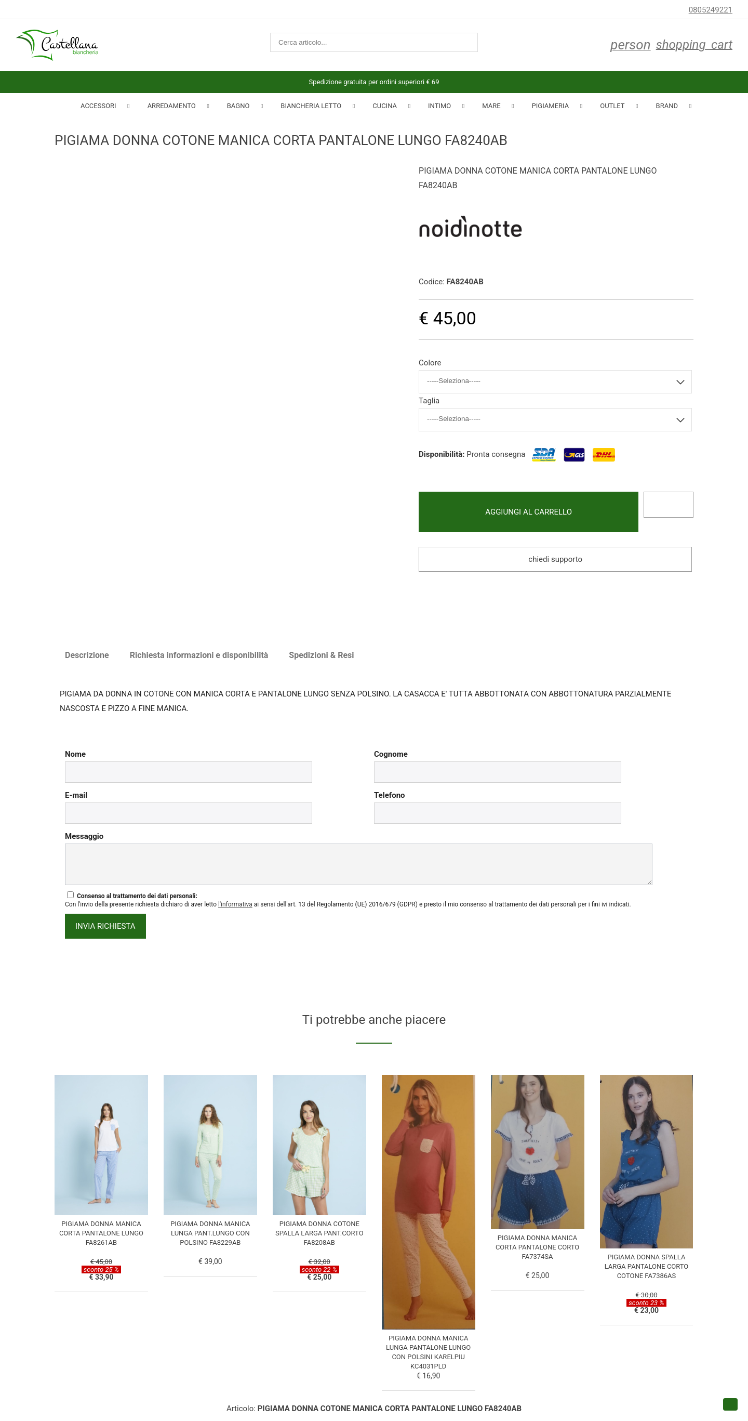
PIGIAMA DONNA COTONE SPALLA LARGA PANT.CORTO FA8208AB (319, 1233)
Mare (491, 106)
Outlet (612, 106)
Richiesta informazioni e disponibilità (199, 655)
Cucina (384, 106)
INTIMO (439, 106)
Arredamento (172, 106)
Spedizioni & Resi (321, 655)
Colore (430, 362)
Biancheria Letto (310, 106)
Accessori (98, 106)
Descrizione (87, 655)
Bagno (238, 106)
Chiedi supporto (555, 559)
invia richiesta (105, 926)
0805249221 (710, 10)
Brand (667, 106)
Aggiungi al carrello (528, 512)
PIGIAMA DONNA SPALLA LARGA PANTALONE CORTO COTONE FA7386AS (647, 1266)
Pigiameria (550, 106)
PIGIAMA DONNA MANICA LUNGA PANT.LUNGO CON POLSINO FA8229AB (210, 1233)
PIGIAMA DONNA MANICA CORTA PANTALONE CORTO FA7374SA (537, 1247)
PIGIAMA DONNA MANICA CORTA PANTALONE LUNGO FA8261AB (101, 1233)
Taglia (429, 400)
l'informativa (235, 904)
